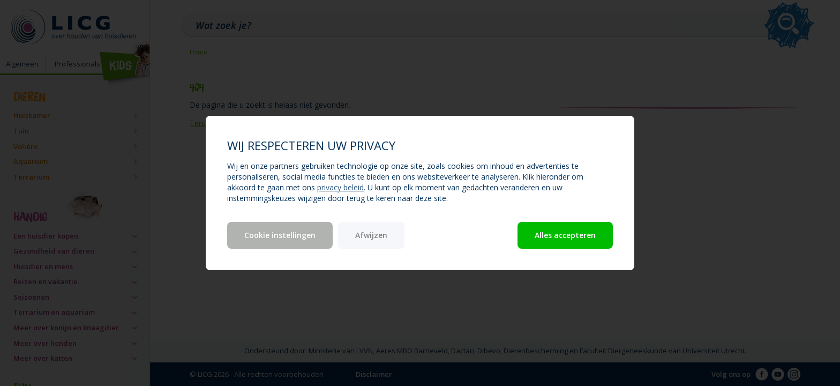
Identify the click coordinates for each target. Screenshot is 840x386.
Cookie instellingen (280, 235)
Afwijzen (371, 235)
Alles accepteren (565, 235)
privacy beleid (340, 187)
